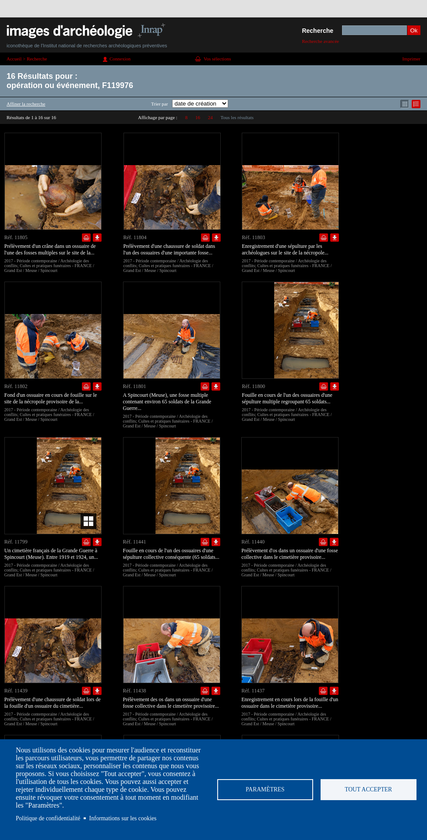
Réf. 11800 (253, 386)
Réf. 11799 (16, 542)
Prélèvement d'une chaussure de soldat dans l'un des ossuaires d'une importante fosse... (169, 249)
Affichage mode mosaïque (404, 104)
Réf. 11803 (253, 237)
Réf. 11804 (135, 237)
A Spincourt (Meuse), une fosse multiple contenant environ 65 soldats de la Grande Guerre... (167, 401)
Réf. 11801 (134, 386)
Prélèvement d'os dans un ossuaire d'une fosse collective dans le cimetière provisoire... (289, 553)
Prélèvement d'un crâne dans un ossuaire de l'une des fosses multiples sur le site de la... (50, 249)
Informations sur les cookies (123, 818)
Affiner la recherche (26, 103)
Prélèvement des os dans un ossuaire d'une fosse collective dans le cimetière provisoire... (171, 702)
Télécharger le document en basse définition (97, 237)
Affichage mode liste (416, 104)
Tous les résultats (237, 117)
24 (210, 117)
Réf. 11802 (16, 386)
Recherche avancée (320, 41)
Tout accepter (368, 789)
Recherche (317, 30)
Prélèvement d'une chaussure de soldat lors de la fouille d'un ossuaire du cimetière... (52, 702)
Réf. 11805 (16, 237)
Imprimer (411, 58)
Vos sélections (217, 58)
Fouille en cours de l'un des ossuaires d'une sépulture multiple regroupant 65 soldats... (287, 398)
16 (197, 117)
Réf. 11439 (16, 691)
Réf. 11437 (253, 691)
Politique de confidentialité (48, 818)
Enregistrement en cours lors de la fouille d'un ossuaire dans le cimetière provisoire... (289, 702)
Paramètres (265, 789)
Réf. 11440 (253, 542)
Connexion (120, 58)
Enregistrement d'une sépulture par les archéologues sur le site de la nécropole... (285, 249)
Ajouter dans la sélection (86, 237)
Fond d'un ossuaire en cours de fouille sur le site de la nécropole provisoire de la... (50, 398)
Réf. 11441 (134, 542)
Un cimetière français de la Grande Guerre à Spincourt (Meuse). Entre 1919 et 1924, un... (51, 553)
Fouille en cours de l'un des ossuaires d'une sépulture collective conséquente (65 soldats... (171, 553)
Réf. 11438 (134, 691)
